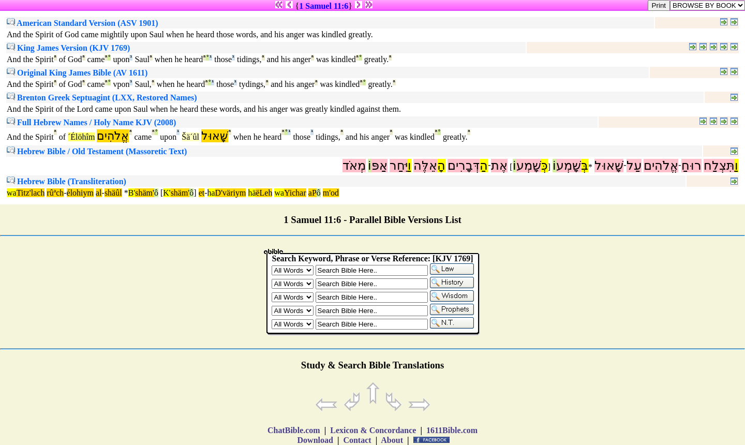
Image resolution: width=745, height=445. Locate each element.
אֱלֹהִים (113, 135)
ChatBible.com (293, 430)
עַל (634, 165)
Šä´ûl (190, 136)
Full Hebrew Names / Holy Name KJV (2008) (91, 122)
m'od (331, 192)
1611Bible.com (452, 430)
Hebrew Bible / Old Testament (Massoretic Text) (97, 151)
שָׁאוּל (214, 135)
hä (252, 192)
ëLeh (264, 192)
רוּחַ (691, 165)
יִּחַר (399, 165)
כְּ (544, 165)
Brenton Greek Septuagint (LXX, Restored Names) (102, 97)
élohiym (80, 192)
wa (12, 192)
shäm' (144, 192)
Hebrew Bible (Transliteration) (66, 181)
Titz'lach (31, 192)
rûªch (55, 192)
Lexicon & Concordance (373, 430)
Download (315, 440)
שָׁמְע (568, 165)
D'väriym (230, 192)
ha (211, 192)
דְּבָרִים (464, 165)
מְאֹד (354, 165)
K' (166, 192)
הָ (441, 165)
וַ (736, 165)
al (99, 192)
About (392, 440)
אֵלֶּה (425, 165)
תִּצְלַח (719, 165)
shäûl (113, 192)
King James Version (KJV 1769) (68, 47)
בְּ (584, 165)
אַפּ (379, 165)
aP (312, 192)
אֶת (499, 165)
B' (132, 192)
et (202, 192)
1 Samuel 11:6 (323, 6)
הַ (484, 165)
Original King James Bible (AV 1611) (77, 72)
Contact (357, 440)
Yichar (295, 192)
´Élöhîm (81, 136)
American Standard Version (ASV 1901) (82, 23)
